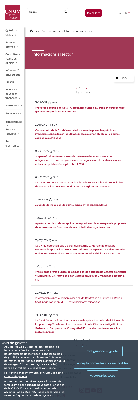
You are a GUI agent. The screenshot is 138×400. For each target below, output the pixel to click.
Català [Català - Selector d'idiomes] (123, 12)
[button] (13, 33)
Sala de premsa (52, 31)
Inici (36, 31)
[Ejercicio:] (116, 78)
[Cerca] (65, 11)
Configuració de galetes (102, 351)
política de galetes (15, 376)
